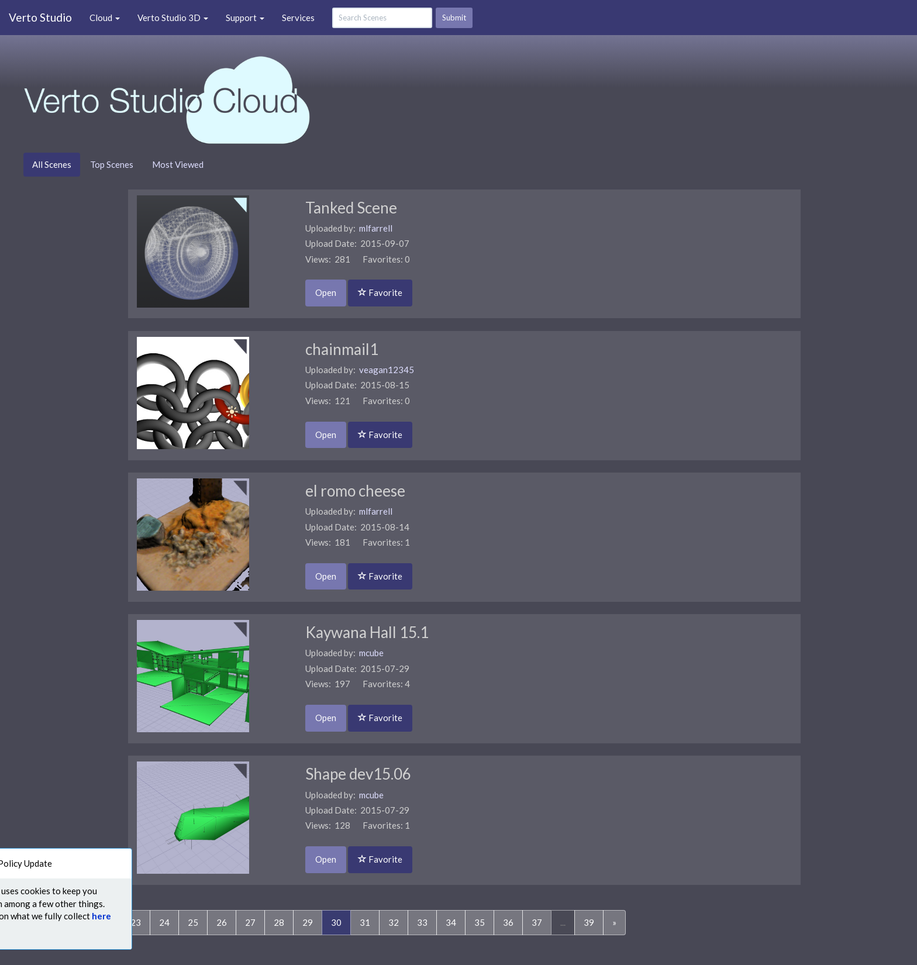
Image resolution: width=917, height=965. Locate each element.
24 (164, 922)
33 (422, 922)
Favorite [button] (380, 292)
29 (307, 922)
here (77, 916)
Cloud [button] (104, 17)
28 (279, 922)
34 (451, 922)
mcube (371, 652)
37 (537, 922)
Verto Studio (40, 17)
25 (193, 922)
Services (298, 17)
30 (341, 922)
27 (250, 922)
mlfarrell (375, 228)
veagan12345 (386, 369)
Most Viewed (178, 164)
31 (365, 922)
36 (508, 922)
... (563, 922)
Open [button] (325, 292)
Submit (454, 17)
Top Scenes (111, 164)
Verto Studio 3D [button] (172, 17)
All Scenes (51, 164)
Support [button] (245, 17)
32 (393, 922)
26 (221, 922)
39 (589, 922)
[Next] (614, 922)
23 (135, 922)
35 (479, 922)
